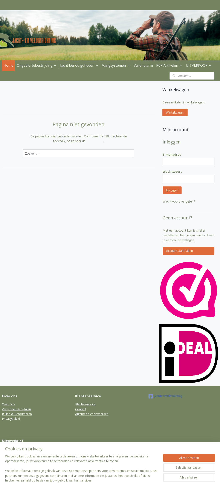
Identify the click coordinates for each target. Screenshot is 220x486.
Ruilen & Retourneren (17, 414)
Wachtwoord (172, 171)
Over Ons (8, 404)
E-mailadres (172, 154)
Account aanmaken (179, 251)
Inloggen (172, 190)
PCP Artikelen (169, 65)
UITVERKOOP (199, 65)
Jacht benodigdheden (79, 65)
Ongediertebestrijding (37, 65)
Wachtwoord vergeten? (179, 201)
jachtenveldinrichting (165, 396)
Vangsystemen (116, 65)
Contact (80, 409)
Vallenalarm (143, 65)
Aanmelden (13, 459)
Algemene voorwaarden (91, 414)
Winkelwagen (175, 112)
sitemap (98, 478)
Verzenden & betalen (16, 409)
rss (107, 478)
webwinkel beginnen (124, 478)
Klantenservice (85, 404)
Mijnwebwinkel (161, 478)
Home (8, 65)
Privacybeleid (11, 419)
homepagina (95, 141)
